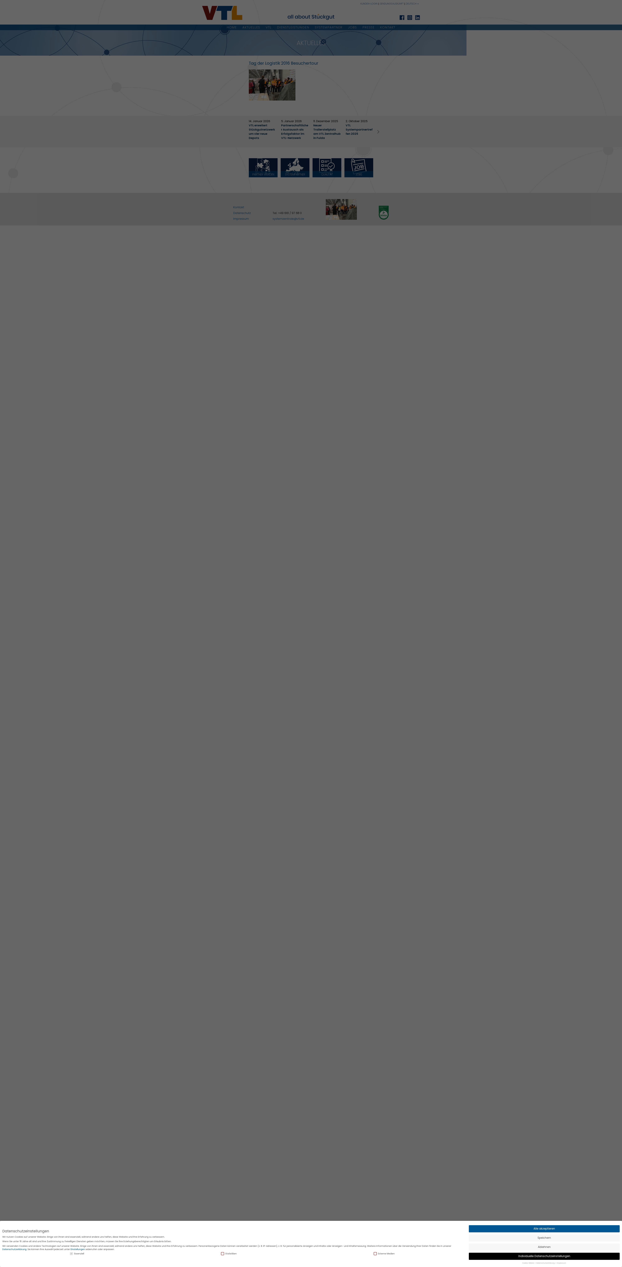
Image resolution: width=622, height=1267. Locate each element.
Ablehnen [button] (544, 1247)
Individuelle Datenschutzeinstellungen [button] (544, 1256)
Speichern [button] (544, 1238)
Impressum (561, 1263)
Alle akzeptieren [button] (544, 1228)
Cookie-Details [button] (528, 1263)
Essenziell (77, 1253)
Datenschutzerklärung (14, 1249)
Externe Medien (384, 1253)
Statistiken (229, 1253)
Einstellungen (78, 1249)
